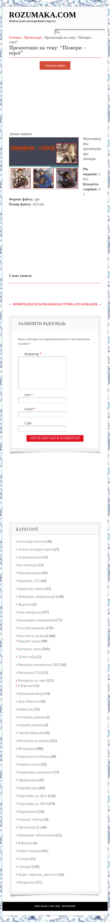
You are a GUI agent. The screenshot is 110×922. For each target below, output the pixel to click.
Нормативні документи (35, 772)
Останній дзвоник (31, 717)
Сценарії (24, 866)
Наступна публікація (78, 304)
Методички (26, 748)
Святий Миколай (30, 733)
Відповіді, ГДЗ (29, 581)
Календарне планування (36, 620)
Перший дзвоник (30, 725)
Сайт (28, 423)
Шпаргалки (26, 882)
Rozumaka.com (42, 15)
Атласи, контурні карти (35, 549)
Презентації (27, 827)
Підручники (27, 811)
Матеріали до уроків (33, 741)
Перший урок (28, 788)
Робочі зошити (29, 851)
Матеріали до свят (31, 680)
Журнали (25, 604)
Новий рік (25, 709)
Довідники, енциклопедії (36, 596)
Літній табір (27, 657)
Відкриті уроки (29, 641)
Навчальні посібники (33, 756)
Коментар (34, 354)
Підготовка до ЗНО (32, 804)
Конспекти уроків (31, 636)
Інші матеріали (29, 612)
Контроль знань (29, 649)
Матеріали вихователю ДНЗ (38, 665)
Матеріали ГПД (29, 672)
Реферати (25, 843)
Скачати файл (55, 65)
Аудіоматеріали (29, 557)
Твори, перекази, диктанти (37, 874)
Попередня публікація (32, 304)
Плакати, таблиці (30, 819)
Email (31, 409)
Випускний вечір (30, 693)
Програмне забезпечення (36, 835)
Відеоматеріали (29, 573)
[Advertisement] (55, 101)
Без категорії (27, 565)
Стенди (23, 859)
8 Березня (25, 686)
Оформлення (27, 780)
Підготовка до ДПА (32, 796)
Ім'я (29, 395)
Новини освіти (29, 764)
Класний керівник (31, 628)
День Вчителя (28, 701)
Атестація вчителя (31, 541)
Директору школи (31, 588)
